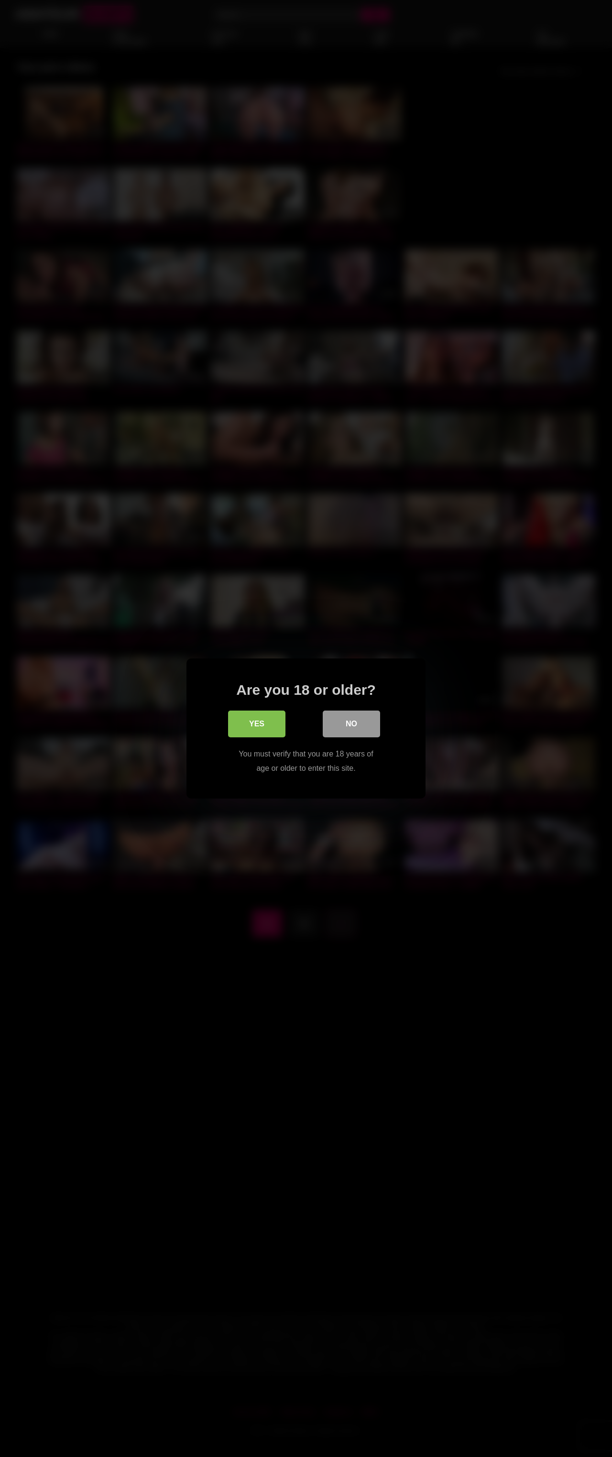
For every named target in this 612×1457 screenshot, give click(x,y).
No (351, 724)
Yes (256, 724)
